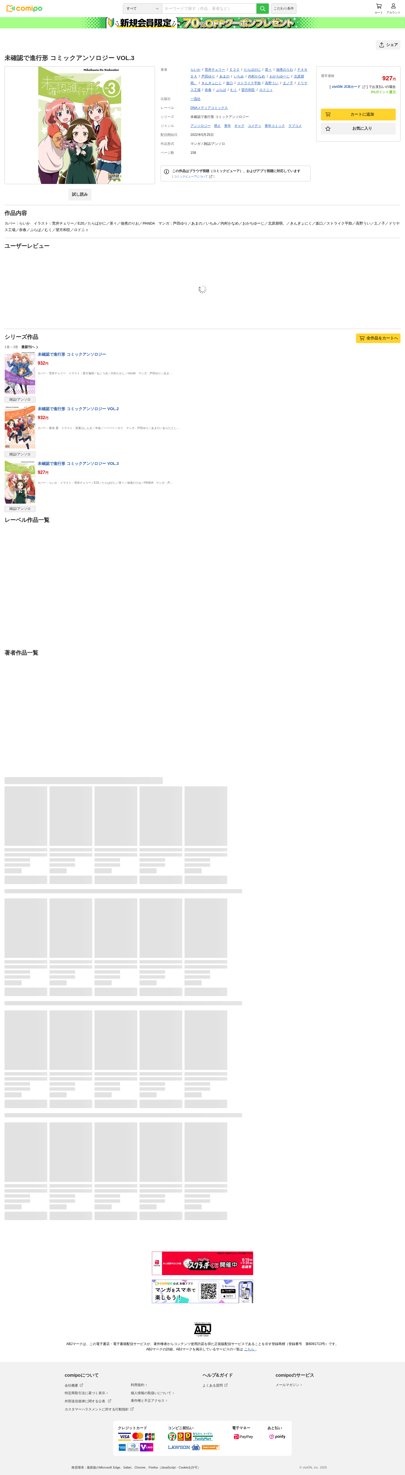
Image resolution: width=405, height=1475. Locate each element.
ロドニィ (266, 90)
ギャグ (239, 126)
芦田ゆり (208, 76)
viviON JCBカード (348, 87)
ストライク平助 (249, 83)
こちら (249, 1349)
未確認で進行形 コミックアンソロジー (72, 354)
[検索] (262, 8)
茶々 (268, 70)
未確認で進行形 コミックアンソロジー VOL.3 (78, 463)
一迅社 (195, 99)
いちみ (239, 76)
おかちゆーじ (279, 76)
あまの (224, 76)
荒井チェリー (215, 70)
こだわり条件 (284, 8)
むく (233, 90)
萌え (217, 126)
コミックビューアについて (193, 176)
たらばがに (252, 70)
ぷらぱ (221, 90)
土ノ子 (288, 83)
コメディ (254, 126)
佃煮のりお (284, 70)
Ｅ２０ (235, 70)
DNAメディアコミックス (209, 108)
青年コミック (275, 126)
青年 (227, 126)
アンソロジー (200, 126)
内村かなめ (256, 76)
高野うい (271, 83)
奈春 (208, 90)
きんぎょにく (211, 83)
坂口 (229, 83)
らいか (195, 70)
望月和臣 (248, 90)
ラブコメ (295, 126)
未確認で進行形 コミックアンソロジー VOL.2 (78, 409)
